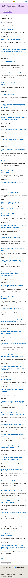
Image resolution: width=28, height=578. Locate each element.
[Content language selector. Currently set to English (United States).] (6, 567)
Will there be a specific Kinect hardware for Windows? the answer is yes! (13, 150)
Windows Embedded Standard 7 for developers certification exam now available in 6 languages (14, 367)
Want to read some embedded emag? (11, 160)
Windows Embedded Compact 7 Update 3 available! (12, 249)
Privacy (2, 574)
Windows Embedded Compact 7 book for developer (11, 297)
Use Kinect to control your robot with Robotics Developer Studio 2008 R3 (11, 320)
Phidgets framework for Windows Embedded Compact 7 (13, 344)
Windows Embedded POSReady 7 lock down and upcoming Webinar (13, 446)
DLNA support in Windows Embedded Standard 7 (11, 470)
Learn (2, 15)
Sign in (26, 1)
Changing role (8, 94)
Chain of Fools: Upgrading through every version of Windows (12, 286)
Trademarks (3, 576)
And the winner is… (6, 379)
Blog (16, 572)
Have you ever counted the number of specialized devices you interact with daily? (13, 309)
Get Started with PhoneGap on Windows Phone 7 (12, 83)
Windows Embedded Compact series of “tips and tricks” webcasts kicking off (13, 226)
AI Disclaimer (3, 572)
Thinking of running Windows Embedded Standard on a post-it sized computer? (12, 402)
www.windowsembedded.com (7, 208)
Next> (2, 558)
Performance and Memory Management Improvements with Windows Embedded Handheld (12, 273)
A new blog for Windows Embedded (11, 39)
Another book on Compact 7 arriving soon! (13, 139)
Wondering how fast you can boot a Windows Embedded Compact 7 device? (14, 118)
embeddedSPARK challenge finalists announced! (9, 534)
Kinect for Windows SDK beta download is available (12, 390)
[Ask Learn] (24, 15)
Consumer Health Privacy (10, 574)
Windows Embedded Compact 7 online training (10, 171)
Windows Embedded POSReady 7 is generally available (11, 332)
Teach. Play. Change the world (9, 192)
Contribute (21, 572)
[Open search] (23, 2)
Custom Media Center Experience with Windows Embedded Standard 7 (11, 458)
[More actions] (26, 15)
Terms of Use (19, 574)
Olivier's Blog (14, 15)
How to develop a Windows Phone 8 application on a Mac (11, 28)
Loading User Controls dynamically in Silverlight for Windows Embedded (11, 261)
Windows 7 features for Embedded (10, 481)
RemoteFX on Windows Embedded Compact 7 (14, 491)
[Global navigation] (1, 2)
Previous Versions (10, 572)
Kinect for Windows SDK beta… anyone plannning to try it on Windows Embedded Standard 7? (13, 547)
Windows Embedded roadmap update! (12, 182)
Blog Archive (7, 15)
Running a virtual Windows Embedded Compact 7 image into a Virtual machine (12, 413)
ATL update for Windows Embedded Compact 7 (11, 237)
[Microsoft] (14, 1)
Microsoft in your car (7, 524)
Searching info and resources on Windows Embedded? (10, 203)
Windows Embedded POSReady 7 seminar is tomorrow (13, 435)
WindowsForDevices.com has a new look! (12, 424)
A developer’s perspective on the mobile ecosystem (10, 62)
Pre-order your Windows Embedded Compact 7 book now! (14, 513)
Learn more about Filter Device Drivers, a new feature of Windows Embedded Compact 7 (13, 355)
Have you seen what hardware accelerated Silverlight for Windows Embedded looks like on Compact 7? (13, 105)
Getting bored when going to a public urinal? (13, 129)
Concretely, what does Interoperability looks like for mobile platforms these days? (13, 50)
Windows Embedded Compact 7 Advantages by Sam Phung (13, 214)
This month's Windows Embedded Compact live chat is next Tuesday (13, 501)
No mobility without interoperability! (11, 73)
